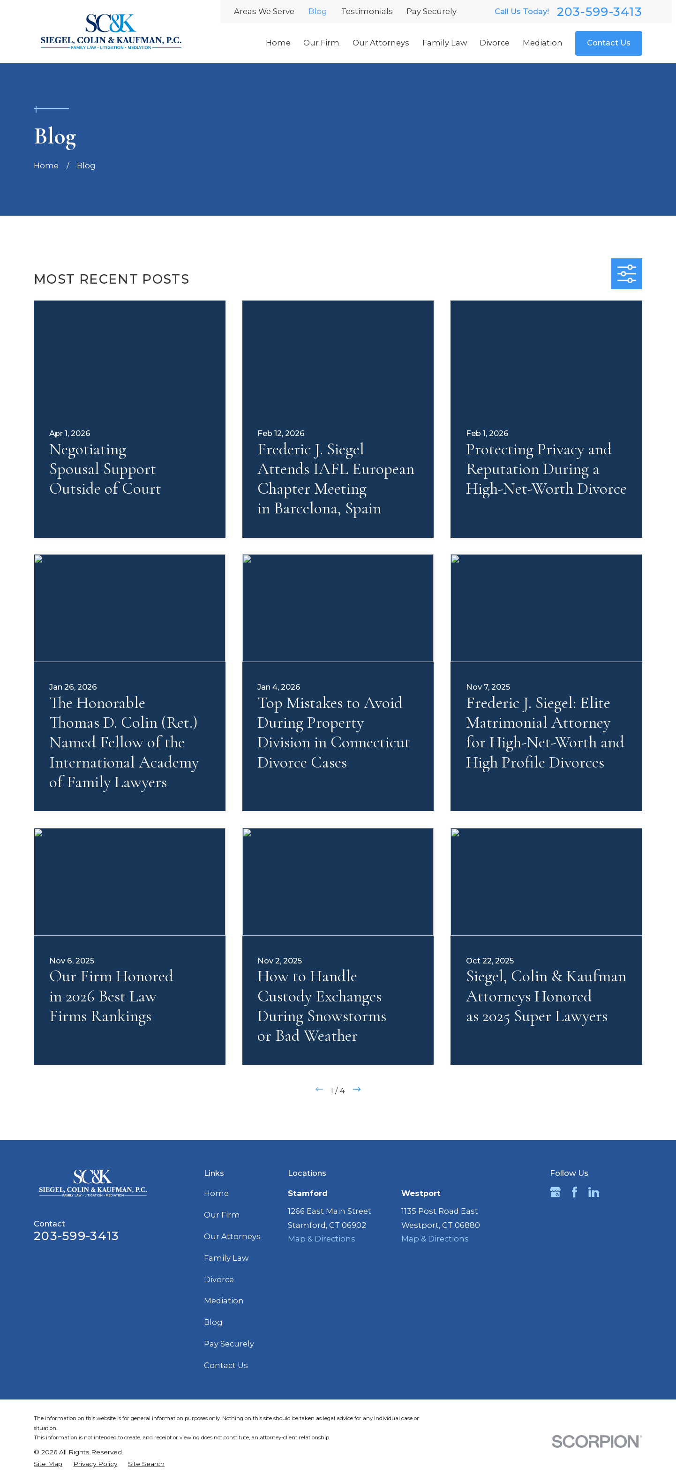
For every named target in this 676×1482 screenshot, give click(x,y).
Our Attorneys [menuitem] (381, 42)
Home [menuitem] (278, 42)
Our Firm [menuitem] (321, 42)
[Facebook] (574, 1192)
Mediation (224, 1300)
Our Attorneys (232, 1236)
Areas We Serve (264, 11)
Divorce (219, 1279)
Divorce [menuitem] (495, 42)
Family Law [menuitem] (444, 42)
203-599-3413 (599, 12)
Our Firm (222, 1214)
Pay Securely (431, 11)
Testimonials (367, 11)
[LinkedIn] (593, 1192)
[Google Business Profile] (555, 1192)
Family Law (226, 1258)
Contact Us (609, 42)
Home (216, 1193)
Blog (317, 11)
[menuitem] (48, 1464)
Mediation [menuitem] (543, 42)
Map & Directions (321, 1238)
